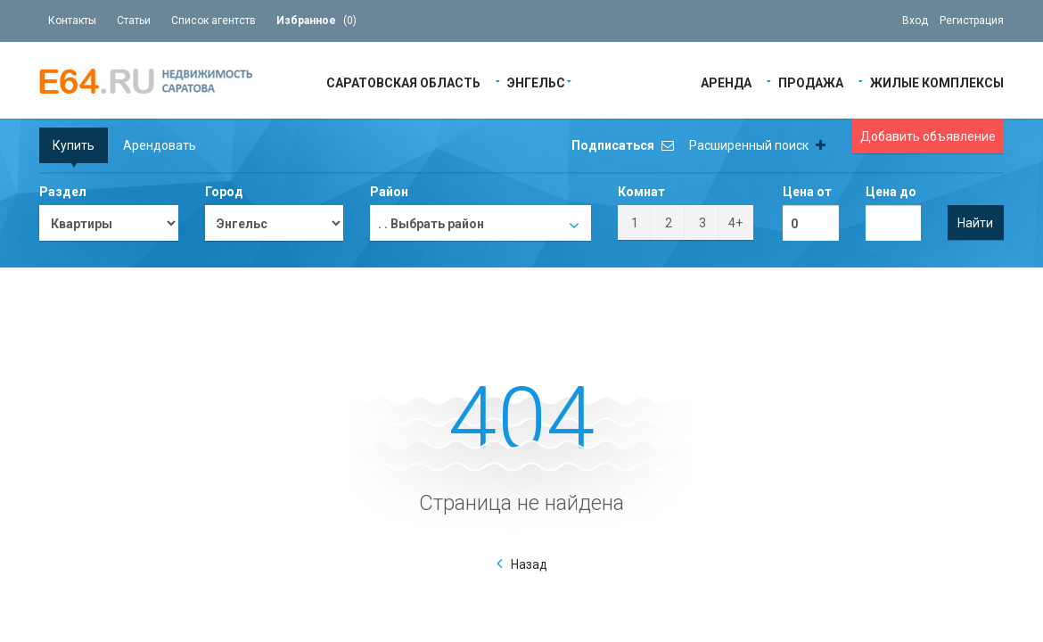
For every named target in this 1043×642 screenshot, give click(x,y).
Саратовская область (403, 81)
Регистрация (972, 20)
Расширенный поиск (757, 145)
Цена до (891, 192)
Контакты (72, 20)
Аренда (726, 81)
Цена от (807, 192)
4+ (735, 223)
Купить (73, 145)
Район (389, 192)
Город (224, 192)
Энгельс (536, 81)
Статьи (134, 20)
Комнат (641, 192)
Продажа (810, 81)
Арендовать (159, 145)
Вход (915, 20)
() (316, 20)
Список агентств (213, 20)
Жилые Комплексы (937, 81)
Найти (975, 223)
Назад (529, 564)
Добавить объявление (928, 136)
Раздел (62, 192)
